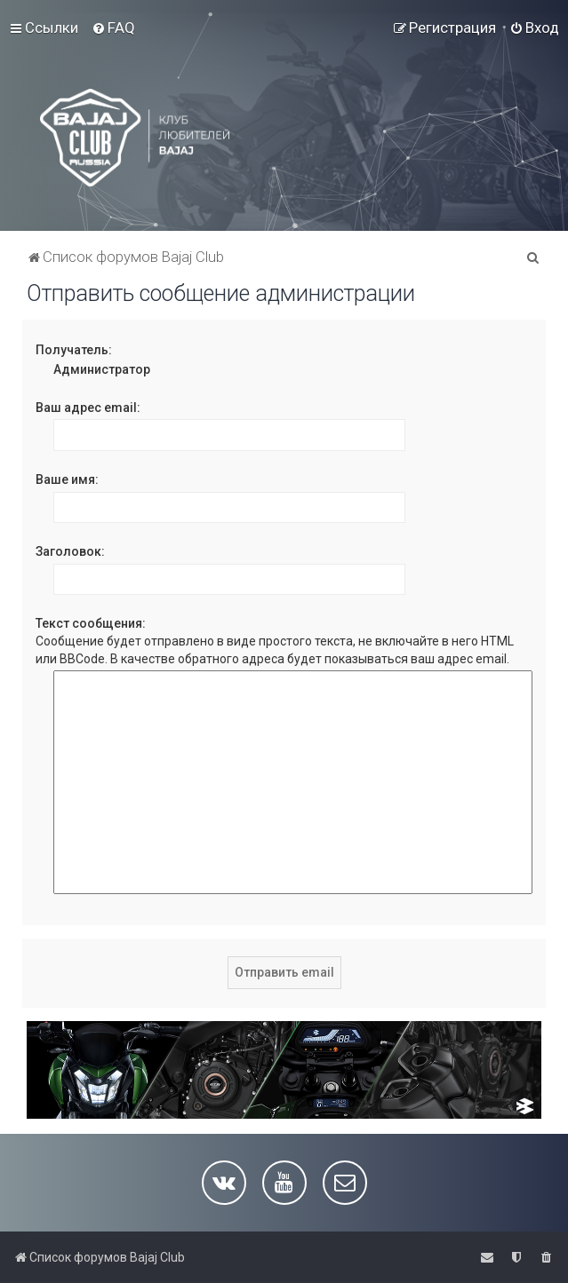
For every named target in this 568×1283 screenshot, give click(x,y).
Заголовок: (70, 551)
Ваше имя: (67, 479)
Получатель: (74, 350)
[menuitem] (113, 27)
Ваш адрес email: (88, 407)
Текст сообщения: (91, 623)
